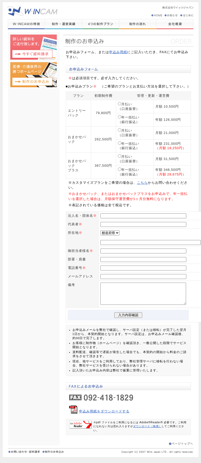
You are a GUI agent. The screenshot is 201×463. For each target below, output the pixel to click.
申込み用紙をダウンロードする (104, 415)
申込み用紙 (118, 52)
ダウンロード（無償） (147, 429)
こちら (142, 183)
